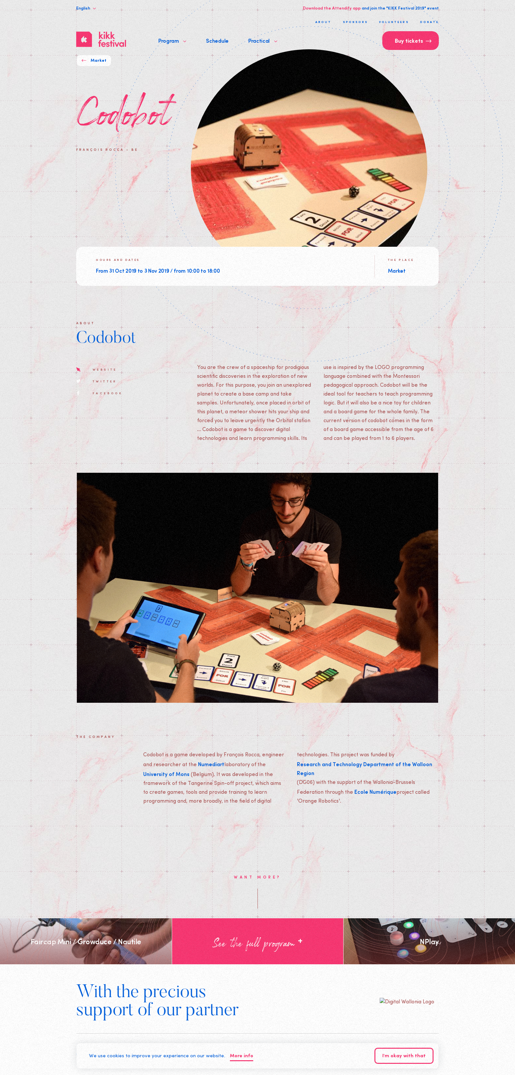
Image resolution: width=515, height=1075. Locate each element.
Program (172, 40)
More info (241, 1056)
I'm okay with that (404, 1056)
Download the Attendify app (332, 8)
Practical (262, 40)
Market (93, 60)
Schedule (217, 40)
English (86, 8)
